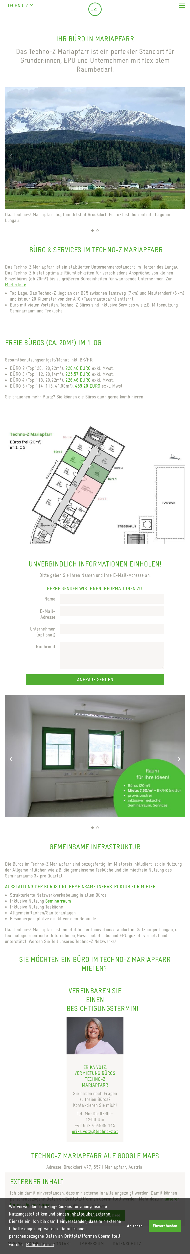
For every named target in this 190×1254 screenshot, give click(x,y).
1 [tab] (92, 230)
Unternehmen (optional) (42, 631)
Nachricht (45, 646)
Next (179, 156)
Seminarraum (58, 901)
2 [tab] (97, 230)
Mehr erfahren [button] (40, 1244)
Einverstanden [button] (165, 1225)
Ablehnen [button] (134, 1225)
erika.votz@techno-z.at (95, 1131)
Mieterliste (15, 284)
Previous (11, 156)
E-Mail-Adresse (47, 614)
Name (49, 598)
